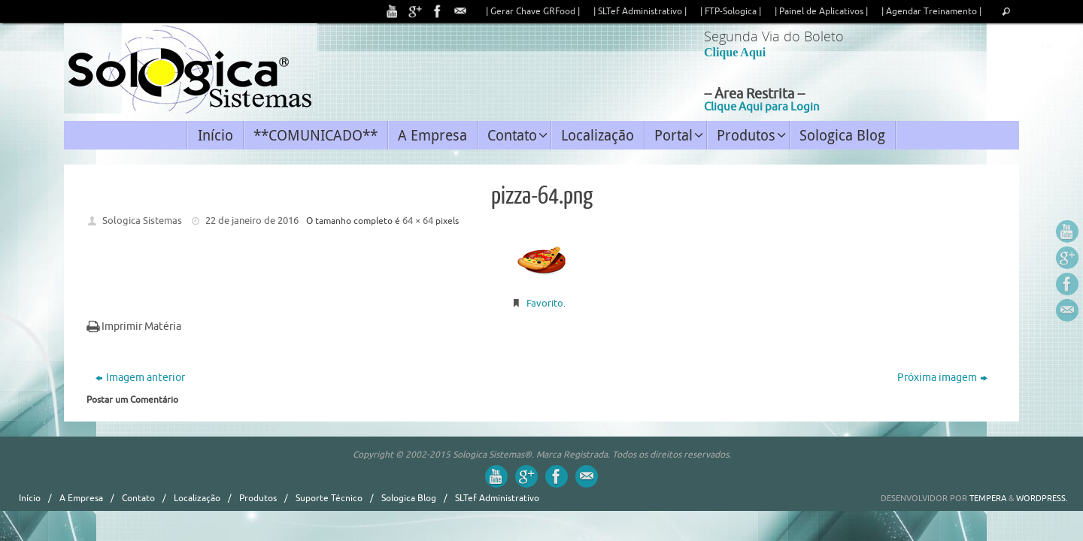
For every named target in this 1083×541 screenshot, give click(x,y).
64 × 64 (417, 220)
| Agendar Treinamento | (931, 11)
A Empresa (81, 498)
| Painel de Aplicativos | (821, 11)
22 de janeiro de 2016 (252, 220)
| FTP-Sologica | (730, 11)
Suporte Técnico (329, 498)
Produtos (258, 498)
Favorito (544, 303)
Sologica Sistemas (142, 220)
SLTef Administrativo (497, 498)
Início (30, 498)
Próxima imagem (942, 377)
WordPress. (1042, 498)
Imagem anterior (140, 377)
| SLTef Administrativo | (640, 11)
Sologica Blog (408, 498)
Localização (197, 498)
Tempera (987, 498)
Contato (138, 498)
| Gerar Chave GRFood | (533, 11)
